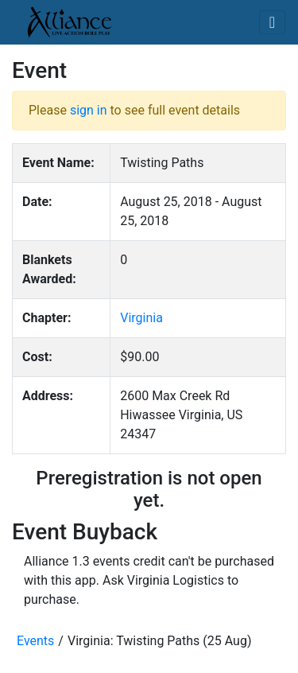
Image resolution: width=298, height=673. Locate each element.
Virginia (141, 317)
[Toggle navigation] (272, 22)
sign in (88, 110)
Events (35, 640)
